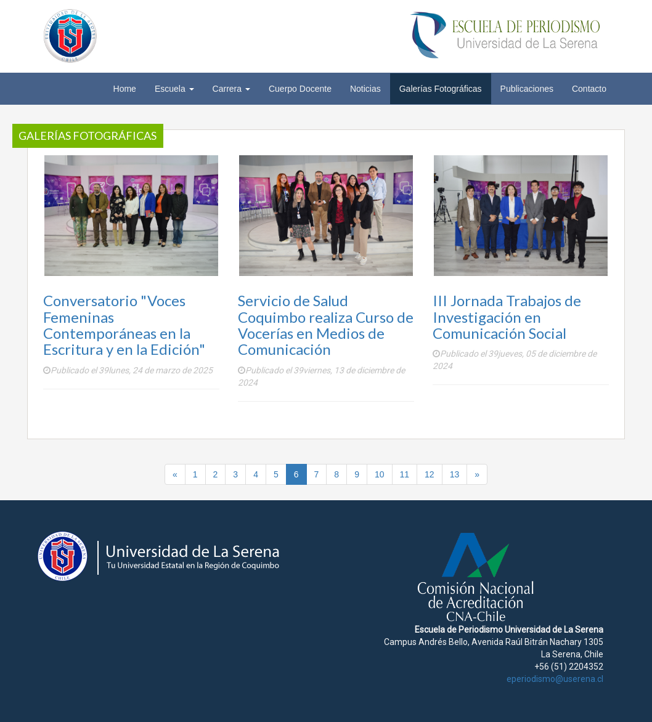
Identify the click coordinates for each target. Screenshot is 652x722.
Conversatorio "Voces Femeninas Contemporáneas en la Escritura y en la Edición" (124, 324)
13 (455, 474)
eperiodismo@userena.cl (555, 679)
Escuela (174, 89)
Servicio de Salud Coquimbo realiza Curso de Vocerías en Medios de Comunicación (326, 324)
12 (429, 474)
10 (380, 474)
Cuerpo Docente (300, 89)
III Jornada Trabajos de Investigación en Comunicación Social (507, 316)
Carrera (231, 89)
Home (124, 89)
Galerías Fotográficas (440, 89)
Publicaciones (526, 89)
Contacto (589, 89)
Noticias (365, 89)
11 (405, 474)
